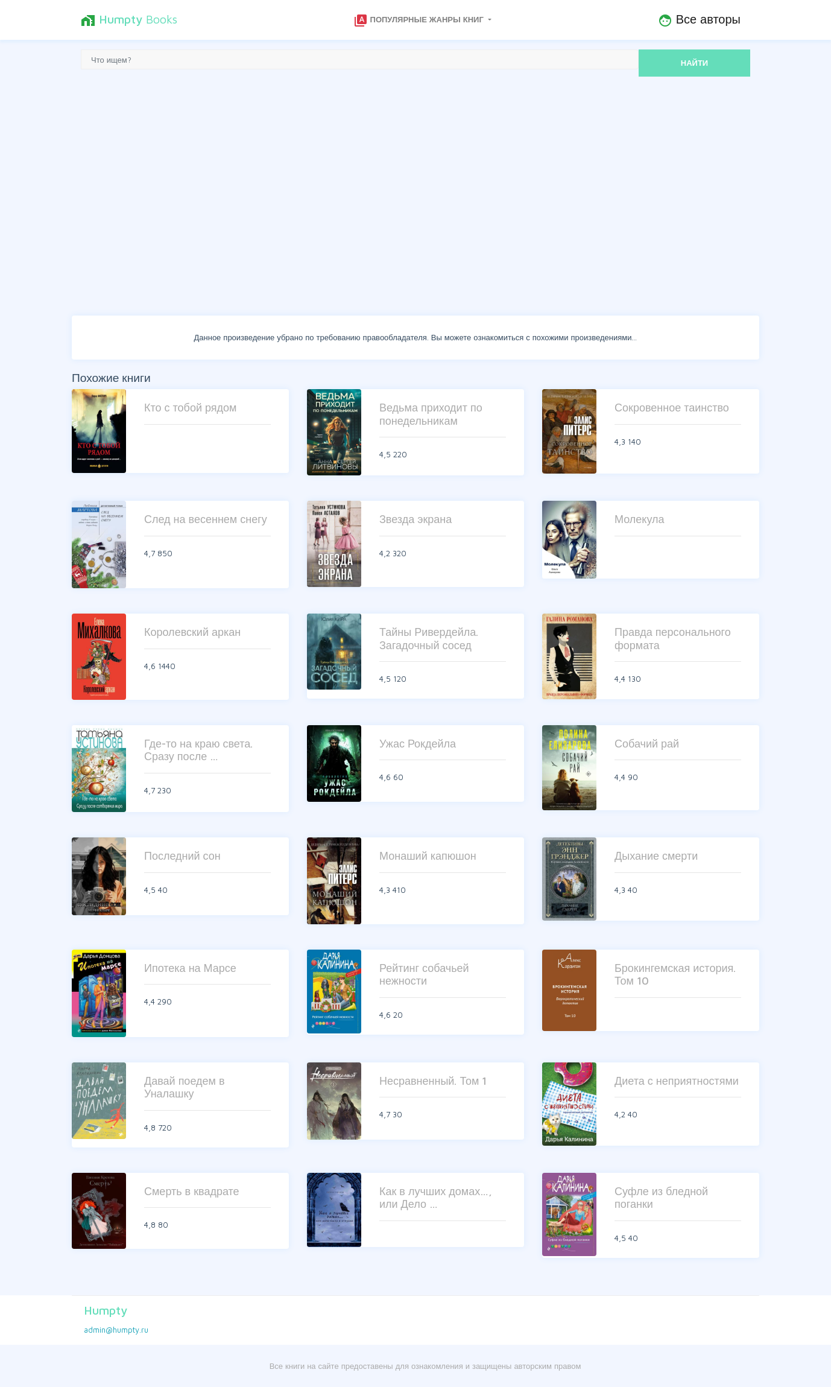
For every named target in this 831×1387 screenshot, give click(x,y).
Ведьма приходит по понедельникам (430, 414)
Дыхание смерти (656, 855)
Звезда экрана (415, 519)
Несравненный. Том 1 (433, 1080)
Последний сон (182, 855)
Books (129, 20)
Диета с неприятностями (677, 1080)
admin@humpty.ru (116, 1330)
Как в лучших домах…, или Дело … (435, 1198)
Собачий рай (647, 743)
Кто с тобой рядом (190, 407)
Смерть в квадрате (191, 1191)
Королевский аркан (192, 632)
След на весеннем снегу (205, 519)
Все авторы (699, 20)
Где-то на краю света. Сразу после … (198, 750)
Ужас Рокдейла (417, 743)
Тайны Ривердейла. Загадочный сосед (428, 639)
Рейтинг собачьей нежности (424, 975)
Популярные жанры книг (419, 20)
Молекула (640, 519)
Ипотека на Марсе (190, 968)
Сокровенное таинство (672, 407)
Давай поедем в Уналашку (184, 1087)
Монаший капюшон (427, 855)
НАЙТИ (694, 63)
